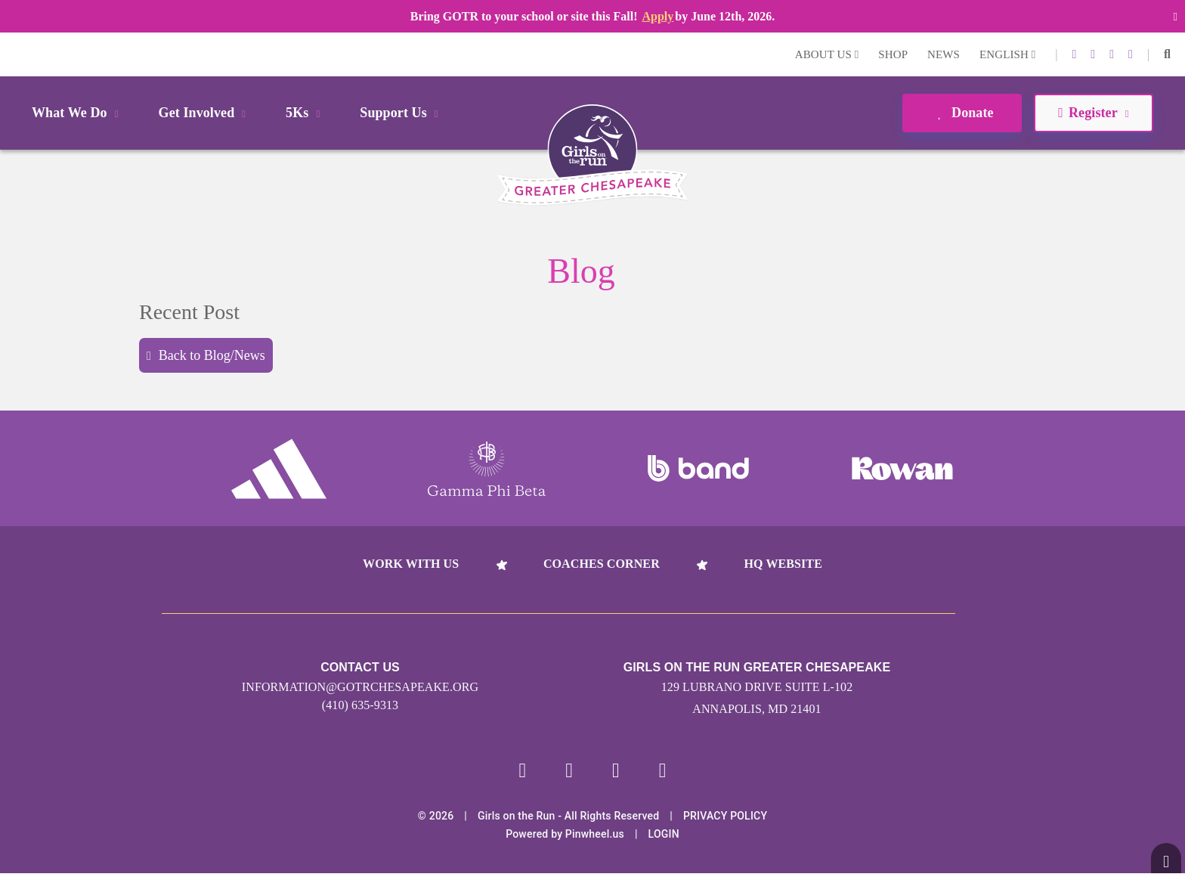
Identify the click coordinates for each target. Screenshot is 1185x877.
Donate (961, 112)
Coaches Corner (601, 563)
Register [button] (1093, 112)
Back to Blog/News (206, 355)
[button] (1167, 54)
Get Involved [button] (205, 112)
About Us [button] (827, 54)
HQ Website (782, 563)
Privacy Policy (725, 819)
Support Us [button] (401, 112)
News (943, 54)
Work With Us (411, 563)
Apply (657, 16)
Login (14, 54)
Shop (893, 54)
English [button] (1007, 54)
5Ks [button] (305, 112)
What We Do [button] (78, 112)
